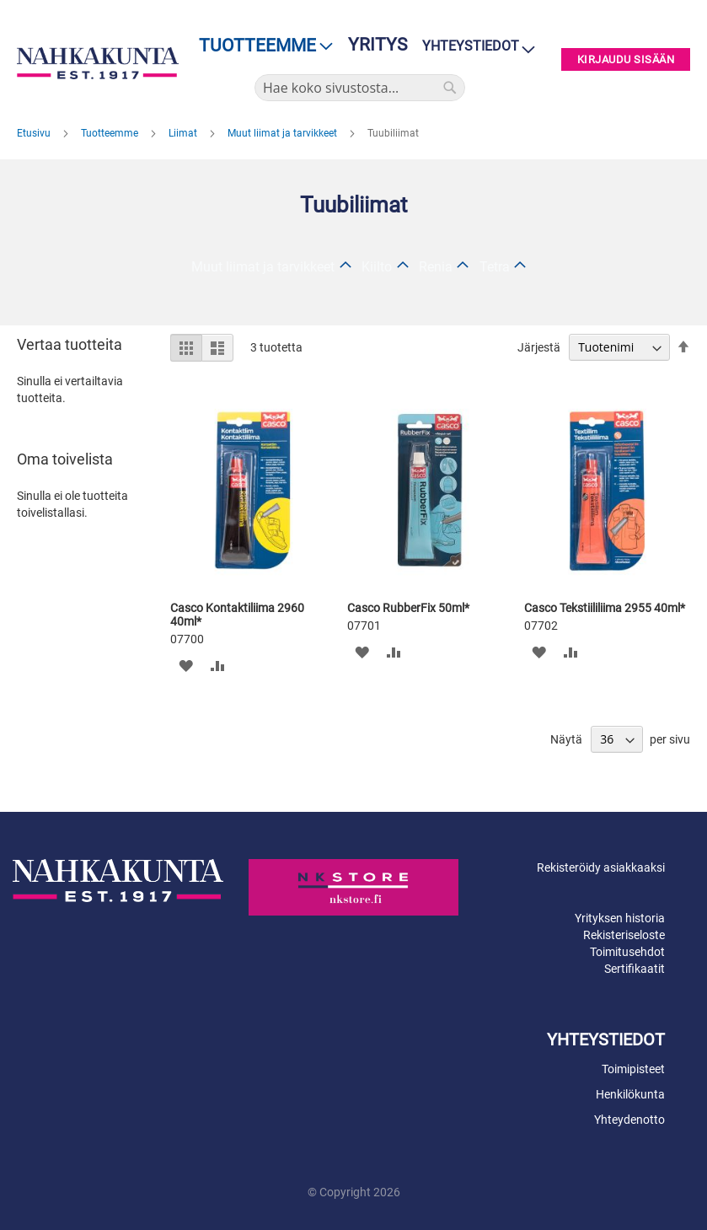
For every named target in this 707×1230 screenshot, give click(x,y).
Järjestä (538, 347)
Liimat (184, 133)
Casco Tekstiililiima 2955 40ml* (604, 608)
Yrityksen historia (620, 918)
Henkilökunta (630, 1094)
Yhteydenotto (629, 1119)
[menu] (261, 46)
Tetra (494, 267)
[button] (185, 664)
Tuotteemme (111, 133)
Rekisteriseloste (624, 935)
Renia (436, 267)
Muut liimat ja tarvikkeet (284, 133)
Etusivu (35, 133)
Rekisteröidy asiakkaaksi (601, 867)
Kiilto (377, 267)
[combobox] (359, 87)
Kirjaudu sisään (626, 59)
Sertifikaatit (634, 968)
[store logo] (98, 63)
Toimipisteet (633, 1069)
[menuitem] (261, 46)
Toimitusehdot (627, 952)
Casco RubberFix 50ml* (408, 608)
